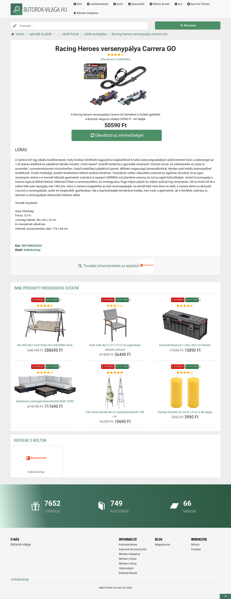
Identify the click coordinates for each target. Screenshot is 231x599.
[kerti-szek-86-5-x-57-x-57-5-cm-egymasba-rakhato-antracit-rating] (115, 306)
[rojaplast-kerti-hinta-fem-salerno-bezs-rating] (45, 306)
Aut (178, 4)
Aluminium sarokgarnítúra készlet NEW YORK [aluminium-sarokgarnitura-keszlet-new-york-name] (45, 401)
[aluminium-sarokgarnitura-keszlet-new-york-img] (45, 386)
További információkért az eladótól (115, 266)
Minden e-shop (128, 563)
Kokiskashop (32, 250)
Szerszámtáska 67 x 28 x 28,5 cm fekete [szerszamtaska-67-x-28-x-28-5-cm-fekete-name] (184, 345)
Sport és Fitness (198, 4)
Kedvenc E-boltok (30, 440)
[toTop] (225, 596)
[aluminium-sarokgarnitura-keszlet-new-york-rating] (45, 372)
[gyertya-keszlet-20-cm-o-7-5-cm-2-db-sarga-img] (185, 392)
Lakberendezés (97, 4)
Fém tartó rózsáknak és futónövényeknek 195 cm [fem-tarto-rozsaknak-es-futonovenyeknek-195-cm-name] (115, 414)
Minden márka (127, 558)
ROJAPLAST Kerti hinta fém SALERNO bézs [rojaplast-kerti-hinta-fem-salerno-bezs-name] (45, 345)
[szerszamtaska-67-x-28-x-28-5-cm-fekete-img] (185, 325)
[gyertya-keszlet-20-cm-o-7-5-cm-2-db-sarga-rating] (185, 372)
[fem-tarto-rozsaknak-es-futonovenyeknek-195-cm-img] (115, 392)
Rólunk (195, 544)
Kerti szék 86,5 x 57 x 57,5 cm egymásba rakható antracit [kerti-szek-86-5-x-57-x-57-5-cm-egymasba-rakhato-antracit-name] (115, 347)
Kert (77, 4)
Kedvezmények (128, 573)
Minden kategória (85, 13)
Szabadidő (135, 4)
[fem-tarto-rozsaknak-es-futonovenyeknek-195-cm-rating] (115, 372)
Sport (118, 4)
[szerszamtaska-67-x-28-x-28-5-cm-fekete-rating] (185, 306)
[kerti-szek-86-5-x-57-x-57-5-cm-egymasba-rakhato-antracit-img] (115, 325)
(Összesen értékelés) (115, 59)
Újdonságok (126, 568)
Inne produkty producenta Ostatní (46, 288)
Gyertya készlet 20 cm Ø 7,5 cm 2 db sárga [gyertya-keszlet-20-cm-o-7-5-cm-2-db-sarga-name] (185, 412)
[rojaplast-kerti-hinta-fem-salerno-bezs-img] (45, 325)
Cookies (196, 549)
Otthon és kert (159, 4)
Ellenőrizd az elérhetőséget (117, 135)
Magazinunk (162, 544)
